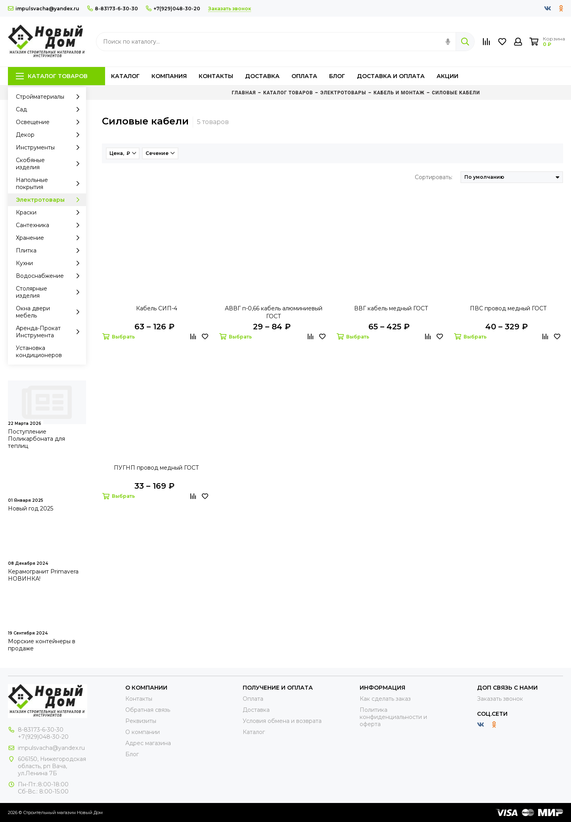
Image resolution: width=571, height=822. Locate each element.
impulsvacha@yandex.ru (43, 8)
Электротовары (50, 200)
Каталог (125, 76)
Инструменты (50, 147)
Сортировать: (433, 177)
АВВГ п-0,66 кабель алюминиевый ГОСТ (273, 312)
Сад (50, 109)
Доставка (262, 76)
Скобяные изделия (50, 164)
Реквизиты (140, 721)
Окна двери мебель (50, 312)
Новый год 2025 (30, 508)
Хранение (50, 238)
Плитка (50, 250)
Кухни (50, 263)
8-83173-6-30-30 (112, 8)
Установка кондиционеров (39, 351)
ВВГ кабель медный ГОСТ (391, 308)
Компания (169, 76)
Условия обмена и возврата (282, 721)
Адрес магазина (148, 743)
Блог (337, 76)
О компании (142, 732)
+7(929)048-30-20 (173, 8)
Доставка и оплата (391, 76)
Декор (50, 135)
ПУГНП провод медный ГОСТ (156, 467)
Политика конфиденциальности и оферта (393, 717)
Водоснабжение (50, 276)
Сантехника (50, 225)
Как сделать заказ (385, 698)
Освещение (50, 122)
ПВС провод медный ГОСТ (508, 308)
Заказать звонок (500, 698)
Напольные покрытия (50, 183)
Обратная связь (147, 709)
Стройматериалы (50, 97)
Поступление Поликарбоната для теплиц (36, 438)
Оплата (304, 76)
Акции (447, 76)
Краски (50, 212)
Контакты (216, 76)
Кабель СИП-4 (156, 308)
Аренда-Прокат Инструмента (50, 332)
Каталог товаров (52, 76)
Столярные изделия (50, 292)
